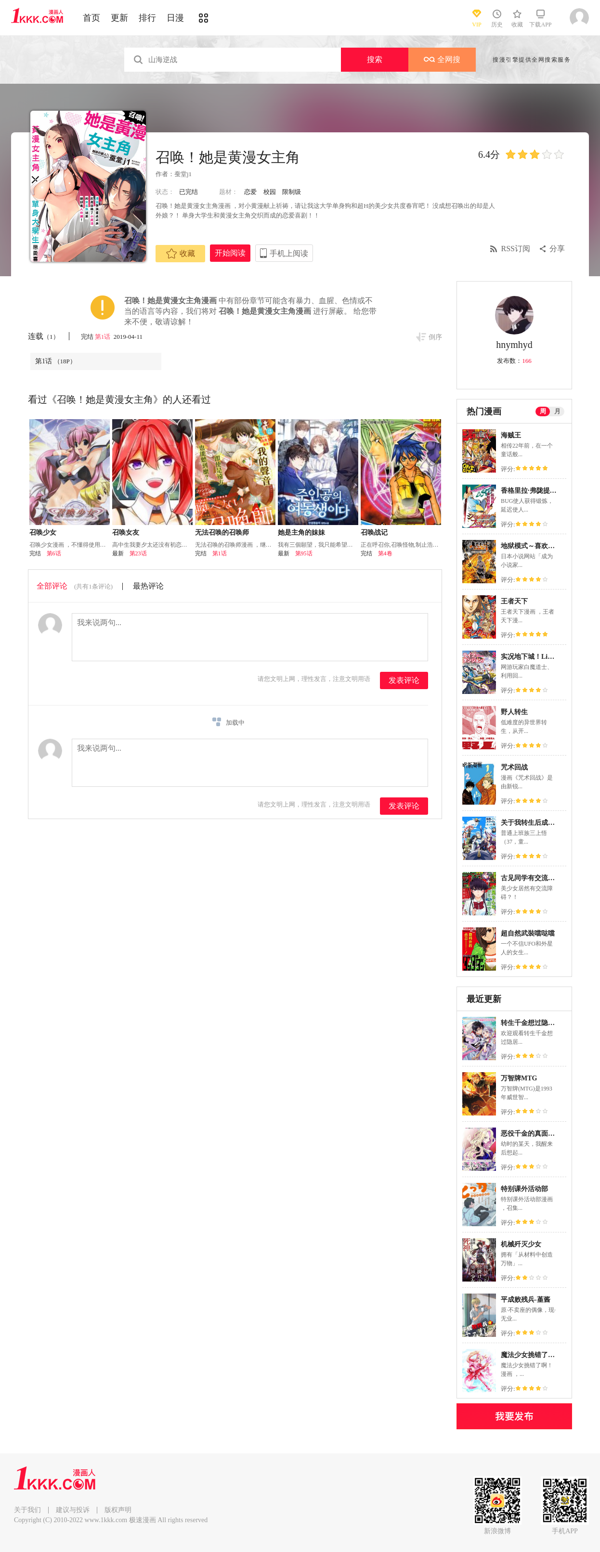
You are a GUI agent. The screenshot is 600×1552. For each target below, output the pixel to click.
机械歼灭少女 (521, 1244)
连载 (43, 336)
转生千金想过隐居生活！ (538, 1022)
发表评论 (404, 680)
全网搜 (442, 59)
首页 (91, 18)
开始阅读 (230, 253)
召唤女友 (125, 532)
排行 (147, 18)
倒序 (435, 337)
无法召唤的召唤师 (222, 532)
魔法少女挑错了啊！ (531, 1355)
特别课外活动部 (524, 1189)
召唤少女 (42, 532)
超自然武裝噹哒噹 (528, 933)
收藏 (180, 253)
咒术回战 (514, 767)
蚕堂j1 (183, 174)
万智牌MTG (519, 1078)
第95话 (304, 553)
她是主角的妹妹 (301, 532)
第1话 (103, 336)
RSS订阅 (515, 248)
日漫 (175, 18)
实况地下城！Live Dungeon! (542, 656)
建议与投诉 (73, 1510)
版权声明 (117, 1510)
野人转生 (514, 712)
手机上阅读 (289, 253)
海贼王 (511, 435)
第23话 (138, 553)
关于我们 (27, 1510)
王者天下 (514, 601)
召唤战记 (374, 532)
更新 (119, 18)
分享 (557, 248)
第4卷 (385, 553)
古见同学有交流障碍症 (534, 878)
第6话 (54, 553)
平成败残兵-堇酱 (525, 1299)
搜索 (374, 59)
